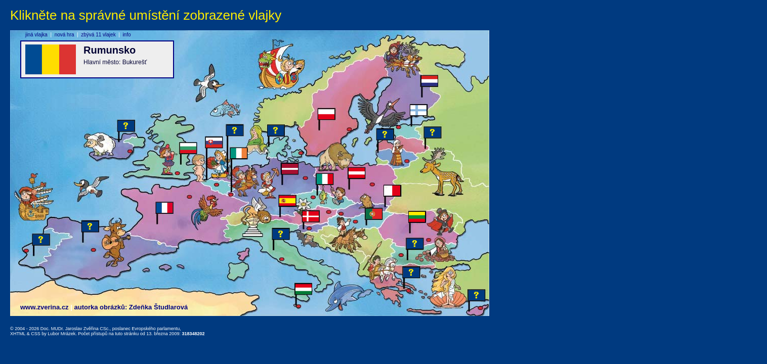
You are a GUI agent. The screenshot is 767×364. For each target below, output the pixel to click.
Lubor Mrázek (61, 333)
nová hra (64, 34)
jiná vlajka (36, 34)
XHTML (17, 333)
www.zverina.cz (44, 307)
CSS (35, 333)
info (126, 34)
